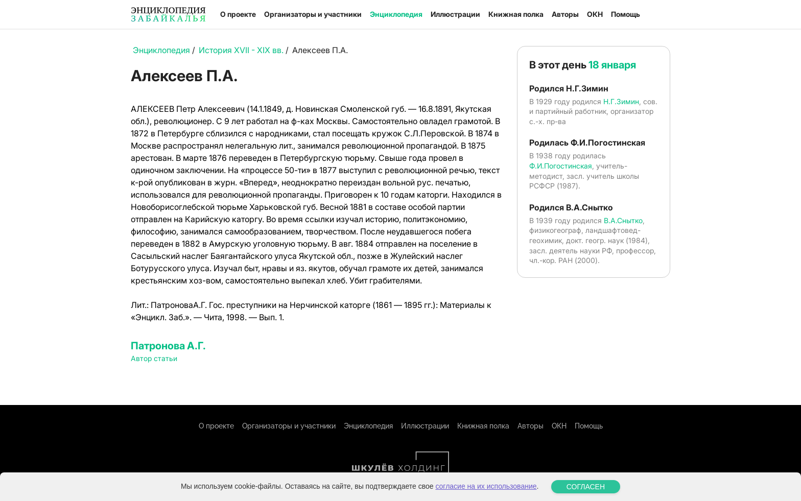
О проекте (238, 14)
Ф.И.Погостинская (560, 165)
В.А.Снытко (623, 220)
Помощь (625, 14)
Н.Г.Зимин (621, 101)
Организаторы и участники (313, 14)
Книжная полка (516, 14)
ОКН (595, 14)
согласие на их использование (485, 486)
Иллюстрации (455, 14)
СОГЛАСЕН (586, 487)
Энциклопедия (396, 14)
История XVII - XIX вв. (241, 50)
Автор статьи (154, 358)
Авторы (565, 14)
